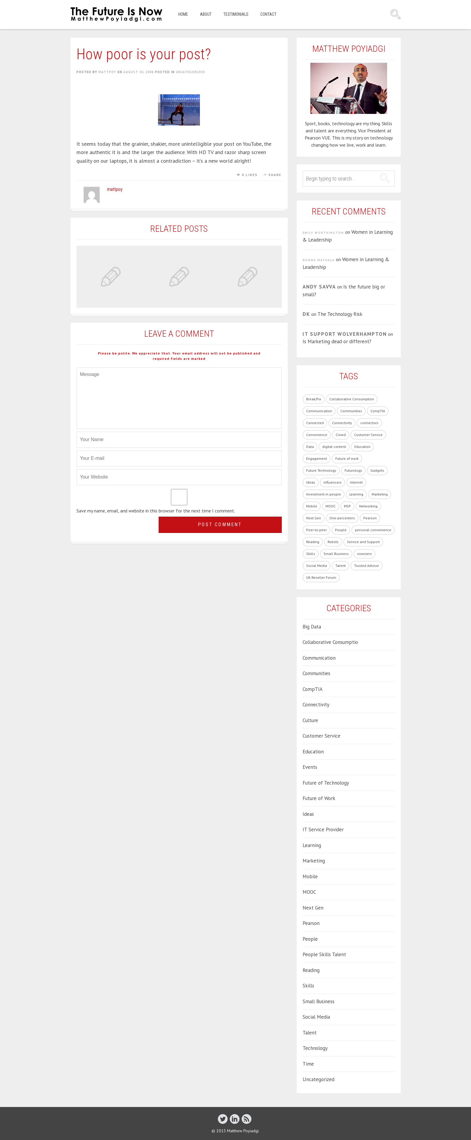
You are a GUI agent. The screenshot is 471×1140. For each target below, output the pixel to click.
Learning (312, 845)
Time (308, 1064)
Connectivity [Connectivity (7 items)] (342, 423)
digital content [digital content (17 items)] (334, 446)
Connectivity (316, 704)
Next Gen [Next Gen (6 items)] (313, 518)
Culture (310, 720)
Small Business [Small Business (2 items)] (336, 553)
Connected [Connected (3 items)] (315, 423)
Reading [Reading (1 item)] (312, 542)
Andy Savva (319, 286)
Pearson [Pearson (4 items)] (370, 518)
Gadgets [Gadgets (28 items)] (377, 470)
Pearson (311, 923)
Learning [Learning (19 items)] (356, 494)
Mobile (310, 876)
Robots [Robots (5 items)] (333, 542)
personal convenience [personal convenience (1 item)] (373, 530)
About (206, 14)
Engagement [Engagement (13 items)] (316, 458)
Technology (315, 1048)
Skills (308, 985)
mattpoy (107, 72)
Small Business (318, 1001)
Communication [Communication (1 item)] (319, 411)
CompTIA (313, 689)
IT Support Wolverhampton (345, 334)
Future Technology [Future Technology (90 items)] (321, 470)
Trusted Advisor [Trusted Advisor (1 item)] (366, 565)
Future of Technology (326, 783)
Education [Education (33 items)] (362, 446)
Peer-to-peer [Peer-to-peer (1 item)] (316, 530)
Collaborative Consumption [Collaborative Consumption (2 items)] (351, 399)
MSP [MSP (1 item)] (347, 506)
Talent (310, 1032)
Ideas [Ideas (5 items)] (310, 482)
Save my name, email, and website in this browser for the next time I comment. (155, 511)
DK (306, 314)
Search (395, 14)
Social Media (316, 1017)
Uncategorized (190, 72)
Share (275, 175)
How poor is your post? (143, 54)
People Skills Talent (324, 954)
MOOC (309, 892)
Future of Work (319, 798)
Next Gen (313, 907)
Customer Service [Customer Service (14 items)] (368, 434)
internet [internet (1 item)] (356, 482)
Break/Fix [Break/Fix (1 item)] (313, 399)
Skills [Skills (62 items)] (310, 553)
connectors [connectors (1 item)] (369, 423)
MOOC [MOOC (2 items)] (331, 506)
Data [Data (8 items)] (310, 446)
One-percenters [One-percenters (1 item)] (342, 518)
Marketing (314, 860)
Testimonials (235, 14)
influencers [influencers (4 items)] (332, 482)
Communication (319, 658)
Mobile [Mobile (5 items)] (311, 506)
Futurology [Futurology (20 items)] (353, 470)
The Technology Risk (339, 314)
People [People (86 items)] (341, 530)
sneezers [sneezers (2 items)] (364, 553)
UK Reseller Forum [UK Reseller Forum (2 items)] (321, 577)
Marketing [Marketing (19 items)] (380, 494)
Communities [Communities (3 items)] (351, 411)
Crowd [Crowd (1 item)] (341, 434)
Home (183, 14)
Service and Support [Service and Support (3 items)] (363, 542)
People (310, 939)
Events (310, 767)
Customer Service (321, 736)
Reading (311, 970)
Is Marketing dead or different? (337, 341)
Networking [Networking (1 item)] (368, 506)
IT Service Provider (323, 829)
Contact (268, 14)
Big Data (312, 626)
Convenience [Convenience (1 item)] (316, 434)
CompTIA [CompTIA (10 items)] (377, 411)
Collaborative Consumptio (330, 642)
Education (313, 751)
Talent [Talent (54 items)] (340, 565)
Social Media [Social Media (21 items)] (316, 565)
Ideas (308, 814)
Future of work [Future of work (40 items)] (347, 458)
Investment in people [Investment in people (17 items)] (323, 494)
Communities (316, 673)
